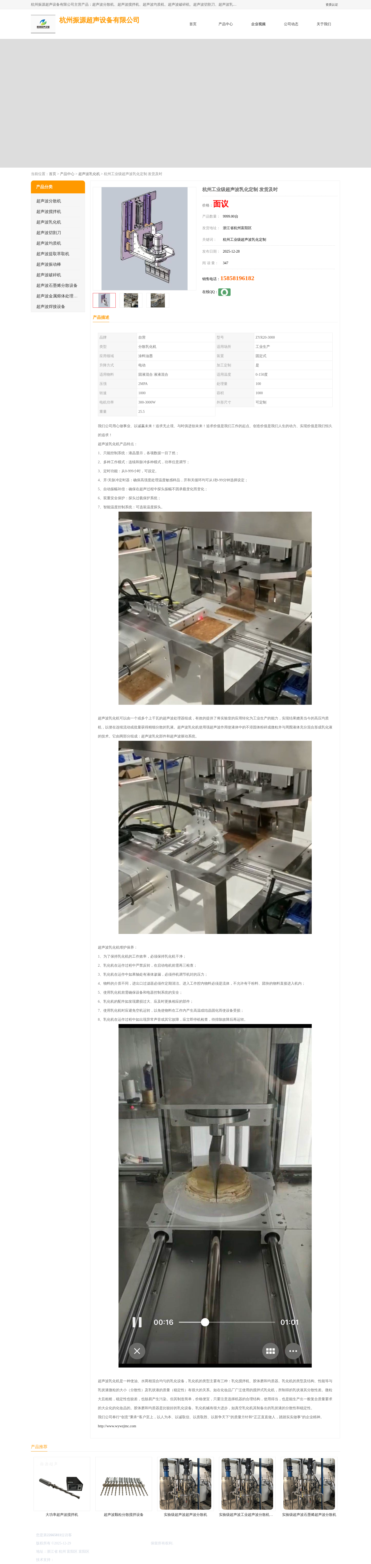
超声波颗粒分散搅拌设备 (124, 1515)
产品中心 (225, 24)
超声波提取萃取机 (52, 254)
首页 (193, 24)
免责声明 (81, 1560)
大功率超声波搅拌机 (62, 1515)
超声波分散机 (48, 201)
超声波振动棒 (48, 264)
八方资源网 (64, 1560)
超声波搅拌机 (48, 211)
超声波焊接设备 (50, 306)
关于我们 (324, 24)
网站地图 (115, 1560)
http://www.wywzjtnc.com (117, 1426)
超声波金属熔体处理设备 (59, 296)
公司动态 (291, 24)
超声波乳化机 (89, 174)
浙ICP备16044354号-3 (89, 1543)
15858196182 (237, 278)
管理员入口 (98, 1560)
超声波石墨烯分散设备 (57, 285)
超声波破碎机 (48, 275)
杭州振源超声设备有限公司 (128, 1543)
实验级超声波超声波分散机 (185, 1515)
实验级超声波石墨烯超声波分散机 (309, 1515)
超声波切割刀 (48, 232)
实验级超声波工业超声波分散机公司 (248, 1515)
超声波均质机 (48, 243)
